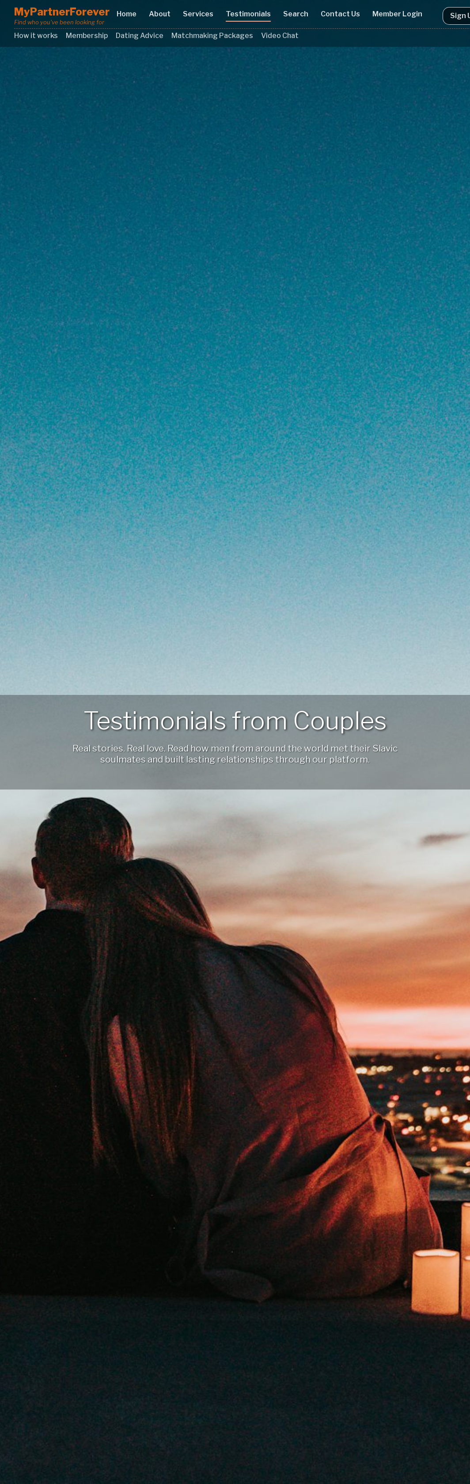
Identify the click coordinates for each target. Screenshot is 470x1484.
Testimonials (248, 14)
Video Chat (280, 35)
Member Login (397, 14)
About (160, 14)
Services (198, 14)
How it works (36, 35)
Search (295, 14)
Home (126, 14)
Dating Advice (139, 35)
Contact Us (340, 14)
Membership (87, 35)
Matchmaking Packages (212, 35)
